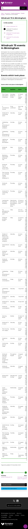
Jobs (10, 517)
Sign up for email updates (14, 505)
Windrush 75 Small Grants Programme (12, 33)
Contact (11, 515)
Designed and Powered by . (9, 519)
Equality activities (7, 484)
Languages (4, 517)
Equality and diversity (15, 13)
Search (23, 8)
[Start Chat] (25, 526)
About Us (19, 513)
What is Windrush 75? (11, 26)
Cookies (17, 515)
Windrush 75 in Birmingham (11, 488)
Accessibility (4, 515)
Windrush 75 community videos (12, 37)
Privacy (22, 515)
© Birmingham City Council (8, 513)
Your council (7, 13)
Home (2, 13)
